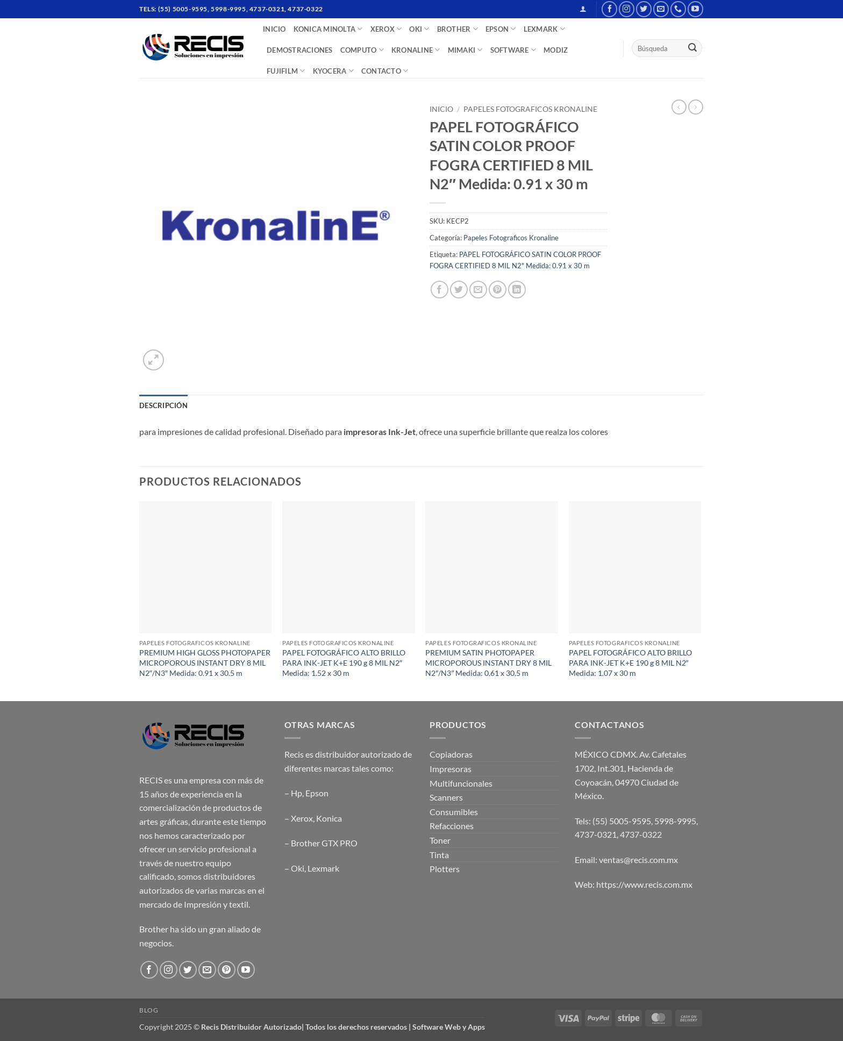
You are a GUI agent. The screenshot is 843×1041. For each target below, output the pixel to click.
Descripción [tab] (163, 405)
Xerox (302, 818)
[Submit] (692, 48)
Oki (297, 868)
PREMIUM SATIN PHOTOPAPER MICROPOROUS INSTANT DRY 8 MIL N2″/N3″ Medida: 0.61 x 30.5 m (488, 662)
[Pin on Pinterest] (497, 289)
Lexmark (323, 868)
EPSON (500, 29)
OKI (419, 29)
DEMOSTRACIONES (300, 50)
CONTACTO (385, 71)
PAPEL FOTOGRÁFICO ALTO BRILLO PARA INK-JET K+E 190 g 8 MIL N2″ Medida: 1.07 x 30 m (630, 662)
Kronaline (415, 50)
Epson (316, 793)
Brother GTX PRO (324, 843)
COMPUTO (362, 50)
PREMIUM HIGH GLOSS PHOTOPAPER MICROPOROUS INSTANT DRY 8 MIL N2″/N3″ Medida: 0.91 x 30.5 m (204, 662)
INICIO (274, 29)
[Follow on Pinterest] (226, 970)
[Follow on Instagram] (626, 9)
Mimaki (465, 50)
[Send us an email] (661, 9)
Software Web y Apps (448, 1026)
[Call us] (678, 9)
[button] (583, 9)
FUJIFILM (286, 71)
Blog (148, 1010)
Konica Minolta (328, 29)
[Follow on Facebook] (609, 9)
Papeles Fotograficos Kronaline (530, 109)
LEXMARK (544, 29)
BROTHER (457, 29)
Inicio (441, 109)
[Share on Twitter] (459, 289)
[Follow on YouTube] (695, 9)
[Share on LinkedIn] (517, 289)
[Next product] (679, 107)
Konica (329, 818)
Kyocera (333, 71)
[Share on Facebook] (439, 289)
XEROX (386, 29)
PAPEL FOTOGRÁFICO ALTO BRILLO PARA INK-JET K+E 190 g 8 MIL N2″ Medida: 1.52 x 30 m (343, 662)
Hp (296, 793)
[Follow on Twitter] (644, 9)
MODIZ (556, 50)
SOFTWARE (513, 50)
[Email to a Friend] (478, 289)
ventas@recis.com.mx (638, 859)
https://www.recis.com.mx (644, 884)
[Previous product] (695, 107)
